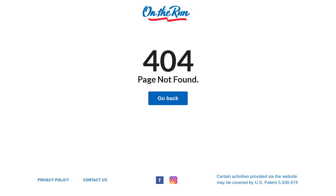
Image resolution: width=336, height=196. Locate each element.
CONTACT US (95, 179)
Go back (168, 98)
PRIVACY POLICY (53, 179)
